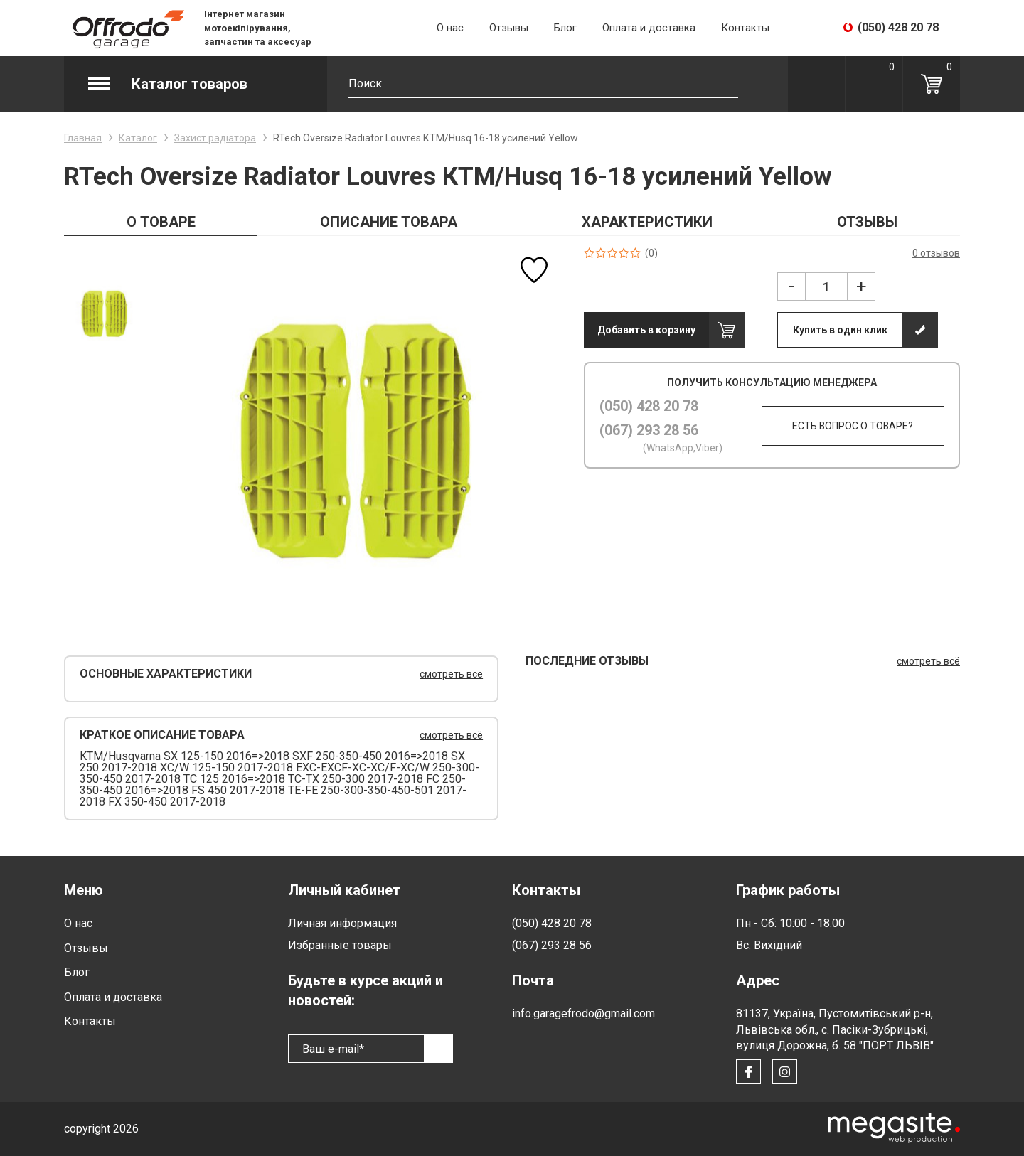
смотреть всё (451, 674)
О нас (450, 27)
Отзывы (508, 27)
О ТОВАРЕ (161, 221)
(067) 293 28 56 (648, 430)
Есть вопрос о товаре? (852, 426)
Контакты (745, 27)
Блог (565, 27)
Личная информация (342, 923)
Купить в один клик (840, 330)
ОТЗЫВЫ (867, 221)
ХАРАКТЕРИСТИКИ (647, 221)
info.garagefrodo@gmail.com (583, 1013)
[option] (103, 314)
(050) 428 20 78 (648, 406)
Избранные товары (340, 945)
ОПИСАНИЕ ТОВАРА (388, 221)
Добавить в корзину (646, 330)
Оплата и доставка (648, 27)
